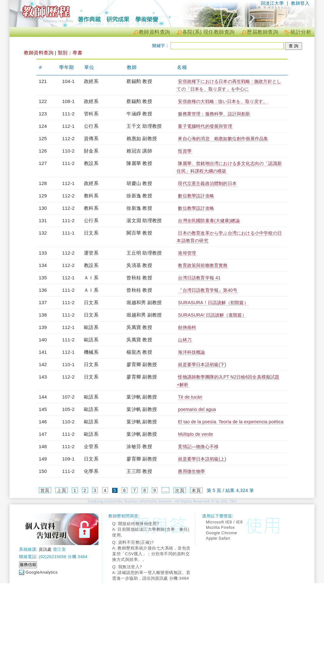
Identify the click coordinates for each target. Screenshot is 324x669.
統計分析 (300, 32)
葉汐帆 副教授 (141, 396)
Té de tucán (190, 396)
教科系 (91, 195)
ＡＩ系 (91, 277)
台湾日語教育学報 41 (199, 277)
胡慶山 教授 (139, 183)
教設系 (91, 163)
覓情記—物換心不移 (198, 446)
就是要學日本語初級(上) (202, 458)
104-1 (68, 81)
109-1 (68, 458)
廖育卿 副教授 (141, 364)
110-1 (68, 364)
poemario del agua (197, 409)
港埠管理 (187, 253)
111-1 (68, 233)
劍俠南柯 (187, 327)
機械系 (91, 352)
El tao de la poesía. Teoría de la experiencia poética (230, 421)
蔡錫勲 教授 (139, 81)
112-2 (68, 138)
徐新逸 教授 (139, 195)
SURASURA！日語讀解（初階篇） (213, 302)
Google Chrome (221, 532)
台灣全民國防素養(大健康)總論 (209, 220)
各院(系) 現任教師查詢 (208, 32)
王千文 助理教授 (144, 126)
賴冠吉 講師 (139, 151)
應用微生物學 (191, 471)
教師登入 (300, 3)
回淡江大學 (272, 3)
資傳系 (91, 138)
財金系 (91, 151)
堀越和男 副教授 (144, 302)
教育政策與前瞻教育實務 (202, 265)
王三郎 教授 (139, 471)
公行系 (91, 126)
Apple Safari (218, 538)
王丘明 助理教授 (144, 253)
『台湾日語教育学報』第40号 (207, 290)
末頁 (196, 490)
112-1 (68, 126)
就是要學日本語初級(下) (202, 364)
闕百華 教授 (139, 233)
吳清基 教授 (139, 265)
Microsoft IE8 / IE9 (224, 522)
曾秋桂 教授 (139, 277)
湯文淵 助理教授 (144, 220)
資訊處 (45, 549)
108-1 (68, 101)
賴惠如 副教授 (141, 138)
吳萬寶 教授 (139, 327)
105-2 (68, 409)
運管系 (91, 253)
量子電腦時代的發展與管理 (205, 126)
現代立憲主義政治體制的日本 (207, 183)
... (165, 490)
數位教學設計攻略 (196, 195)
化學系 (91, 471)
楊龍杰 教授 (139, 352)
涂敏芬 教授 (139, 446)
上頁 (61, 490)
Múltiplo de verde (195, 434)
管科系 (91, 113)
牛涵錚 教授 (139, 113)
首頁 (45, 490)
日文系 (91, 233)
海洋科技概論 (191, 352)
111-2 (68, 113)
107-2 (68, 396)
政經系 (91, 81)
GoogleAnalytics (41, 572)
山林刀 (185, 339)
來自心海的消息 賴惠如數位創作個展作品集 (223, 138)
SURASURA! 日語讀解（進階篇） (212, 314)
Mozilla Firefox (220, 527)
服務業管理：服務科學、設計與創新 (214, 113)
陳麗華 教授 (139, 163)
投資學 (185, 151)
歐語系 (91, 327)
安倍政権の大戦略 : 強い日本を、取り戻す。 (222, 101)
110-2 (68, 151)
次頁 (179, 490)
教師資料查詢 (154, 32)
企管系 (91, 446)
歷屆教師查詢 (262, 32)
